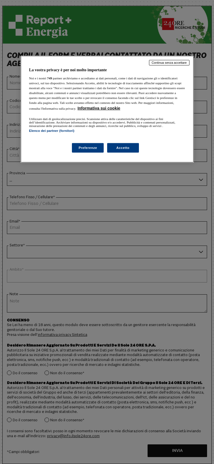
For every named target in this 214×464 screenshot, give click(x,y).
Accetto (123, 147)
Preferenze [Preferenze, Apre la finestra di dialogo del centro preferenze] (88, 147)
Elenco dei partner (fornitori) (52, 130)
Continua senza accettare (169, 62)
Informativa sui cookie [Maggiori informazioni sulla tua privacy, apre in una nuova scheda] (99, 108)
